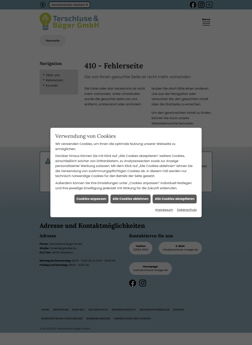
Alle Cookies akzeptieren (175, 188)
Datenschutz (187, 200)
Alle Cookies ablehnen (130, 188)
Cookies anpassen (91, 188)
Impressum (164, 200)
